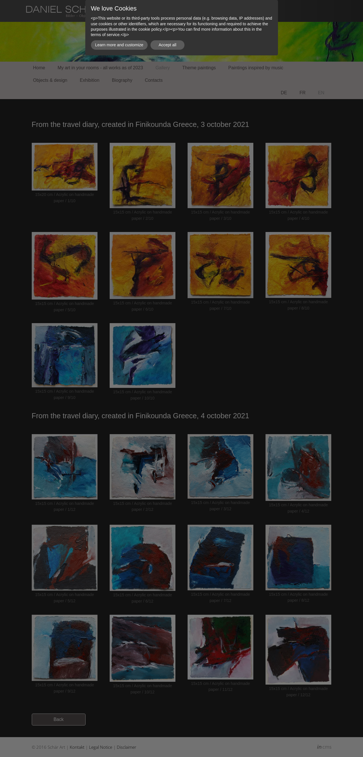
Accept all (167, 45)
